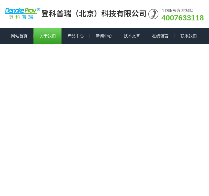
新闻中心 (104, 35)
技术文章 (132, 35)
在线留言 (160, 35)
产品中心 (75, 35)
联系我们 (188, 35)
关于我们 (47, 35)
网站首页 (19, 35)
